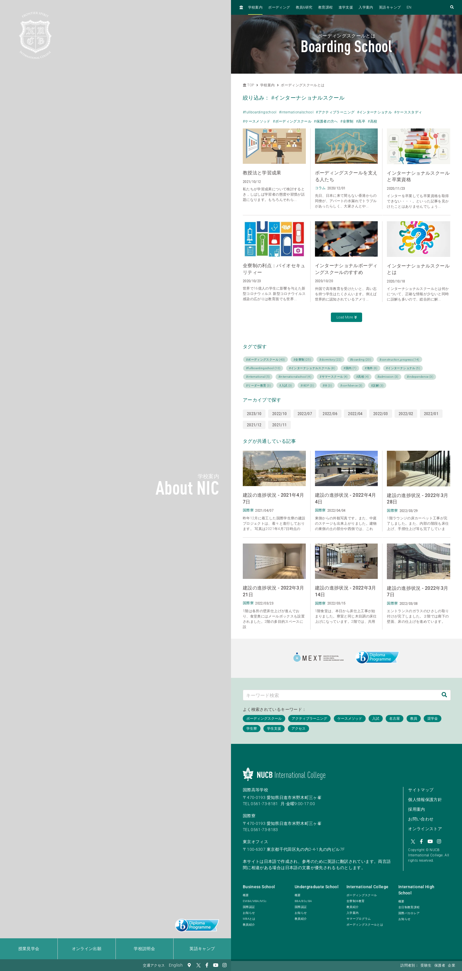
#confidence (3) (351, 385)
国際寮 (249, 815)
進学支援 (346, 7)
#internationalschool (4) (294, 376)
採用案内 (416, 809)
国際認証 (249, 907)
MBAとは (249, 918)
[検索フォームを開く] (452, 7)
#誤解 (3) (377, 385)
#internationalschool (296, 112)
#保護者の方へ (326, 121)
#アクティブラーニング (335, 112)
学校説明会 (144, 948)
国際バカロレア (409, 913)
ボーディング (279, 7)
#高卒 (360, 121)
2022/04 (355, 413)
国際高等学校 (255, 789)
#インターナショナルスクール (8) (312, 368)
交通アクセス (154, 965)
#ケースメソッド (256, 121)
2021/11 (279, 424)
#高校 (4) (362, 376)
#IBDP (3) (307, 385)
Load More (346, 317)
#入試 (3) (285, 385)
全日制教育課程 (409, 907)
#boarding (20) (360, 359)
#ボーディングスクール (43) (265, 359)
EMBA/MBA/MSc (254, 901)
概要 (246, 895)
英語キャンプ (202, 948)
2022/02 (406, 413)
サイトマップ (420, 789)
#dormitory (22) (330, 359)
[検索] (444, 695)
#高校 (372, 121)
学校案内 (255, 7)
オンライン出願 (86, 948)
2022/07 (305, 413)
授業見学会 (28, 948)
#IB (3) (327, 385)
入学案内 (366, 7)
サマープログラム (358, 918)
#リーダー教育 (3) (258, 385)
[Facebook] (206, 965)
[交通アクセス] (189, 965)
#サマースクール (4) (333, 376)
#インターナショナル (374, 112)
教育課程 (325, 7)
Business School (259, 886)
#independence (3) (420, 376)
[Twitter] (198, 965)
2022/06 (330, 413)
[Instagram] (224, 965)
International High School (416, 889)
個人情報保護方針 (425, 799)
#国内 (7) (350, 368)
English (176, 965)
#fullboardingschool (260, 112)
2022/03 (380, 413)
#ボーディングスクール (292, 121)
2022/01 (431, 413)
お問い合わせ (420, 819)
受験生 (425, 965)
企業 (451, 965)
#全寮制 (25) (302, 359)
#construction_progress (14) (399, 359)
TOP (248, 85)
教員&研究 (304, 7)
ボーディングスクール (361, 895)
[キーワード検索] (340, 695)
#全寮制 (346, 121)
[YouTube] (215, 965)
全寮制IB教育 (355, 901)
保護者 (439, 965)
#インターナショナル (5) (403, 368)
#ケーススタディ (408, 112)
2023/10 (254, 413)
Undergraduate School (317, 886)
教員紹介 (249, 924)
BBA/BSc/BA (303, 901)
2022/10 (279, 413)
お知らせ (249, 912)
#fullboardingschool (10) (263, 368)
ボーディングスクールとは (302, 85)
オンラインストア (425, 828)
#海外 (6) (371, 368)
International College (367, 886)
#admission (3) (387, 376)
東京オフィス (255, 841)
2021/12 (254, 424)
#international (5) (258, 376)
